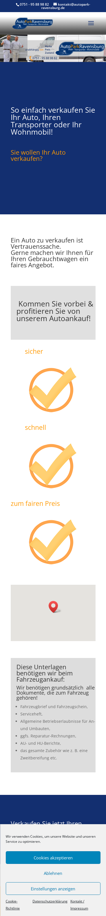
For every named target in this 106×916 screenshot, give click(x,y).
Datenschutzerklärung (50, 901)
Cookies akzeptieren (53, 858)
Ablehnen (53, 873)
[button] (55, 607)
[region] (53, 48)
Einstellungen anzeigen (53, 888)
